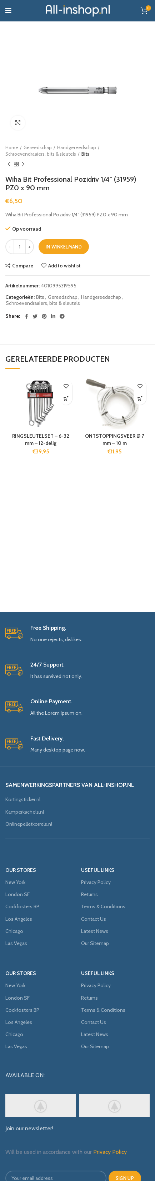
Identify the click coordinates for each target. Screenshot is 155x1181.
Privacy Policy (96, 882)
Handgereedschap (76, 147)
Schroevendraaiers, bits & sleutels (40, 154)
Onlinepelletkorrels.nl (28, 824)
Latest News (94, 931)
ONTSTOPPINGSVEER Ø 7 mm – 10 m (114, 439)
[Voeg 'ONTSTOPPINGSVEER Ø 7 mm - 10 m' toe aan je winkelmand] (140, 398)
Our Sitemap (95, 943)
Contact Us (93, 919)
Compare (22, 265)
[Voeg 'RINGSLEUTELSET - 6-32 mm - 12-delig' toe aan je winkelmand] (66, 398)
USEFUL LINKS (97, 870)
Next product (23, 164)
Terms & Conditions (103, 906)
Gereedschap (38, 147)
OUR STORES (20, 870)
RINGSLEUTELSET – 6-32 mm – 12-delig (40, 439)
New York (15, 882)
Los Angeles (18, 919)
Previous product (9, 164)
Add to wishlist (64, 265)
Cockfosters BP (22, 906)
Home (11, 147)
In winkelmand (64, 247)
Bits (85, 154)
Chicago (14, 931)
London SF (17, 894)
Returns (89, 894)
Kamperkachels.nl (24, 812)
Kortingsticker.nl (22, 799)
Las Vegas (16, 943)
